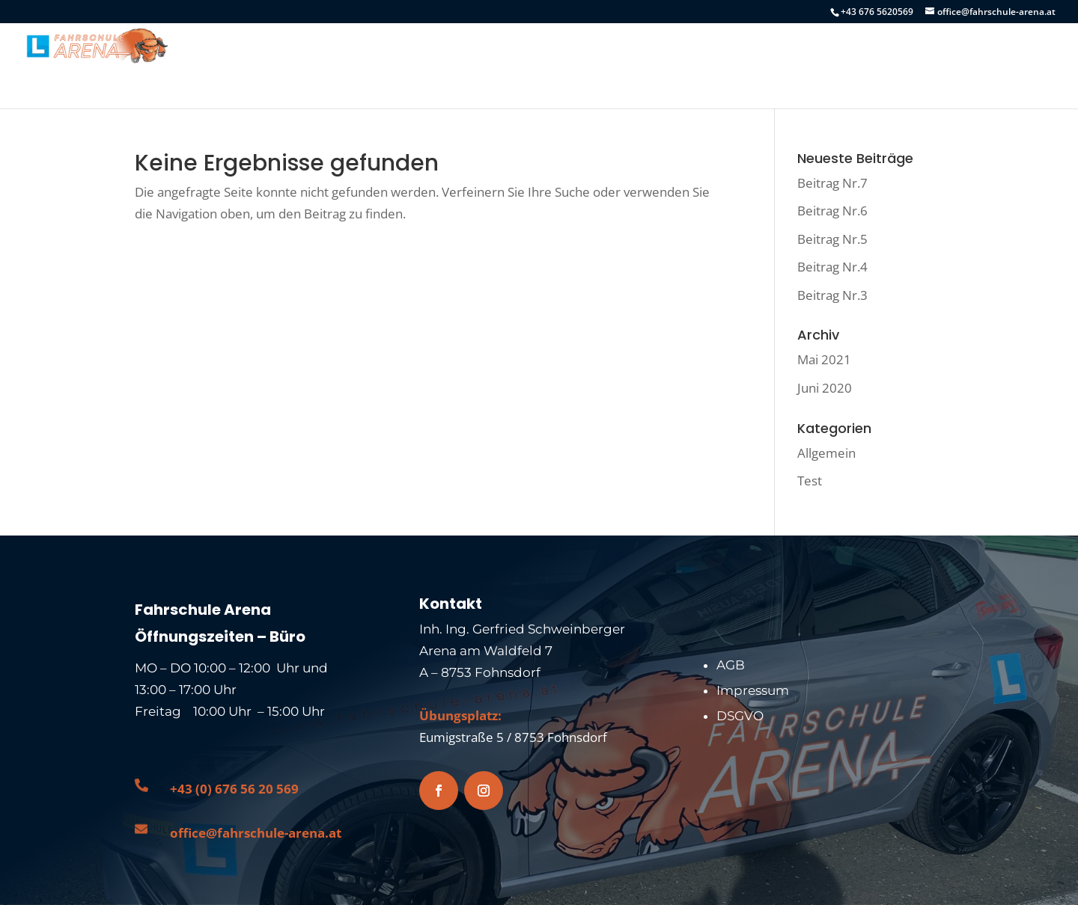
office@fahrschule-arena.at (255, 832)
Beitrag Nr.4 (832, 266)
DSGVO (740, 715)
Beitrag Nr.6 (832, 210)
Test (809, 480)
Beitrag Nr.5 (832, 239)
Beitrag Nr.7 (832, 182)
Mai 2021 (824, 359)
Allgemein (826, 452)
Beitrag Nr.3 (832, 295)
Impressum (752, 690)
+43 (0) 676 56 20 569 (234, 788)
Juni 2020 (824, 387)
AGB (730, 664)
